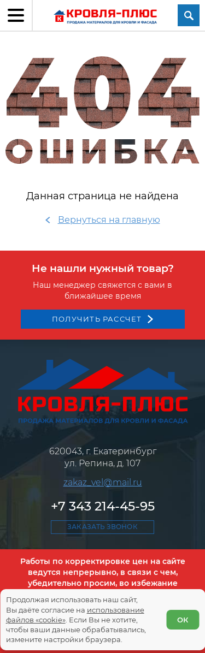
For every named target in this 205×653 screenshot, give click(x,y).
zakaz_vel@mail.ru (102, 482)
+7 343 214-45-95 (103, 506)
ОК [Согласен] (182, 619)
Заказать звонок (102, 527)
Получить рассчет (97, 318)
